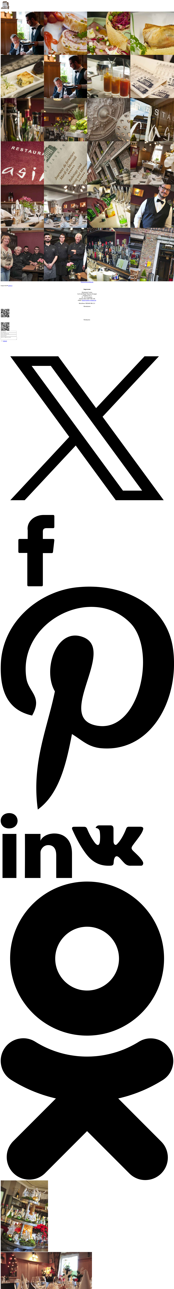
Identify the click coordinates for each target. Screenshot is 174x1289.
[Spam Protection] (1, 341)
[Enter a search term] (87, 11)
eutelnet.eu (10, 285)
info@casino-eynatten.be (89, 300)
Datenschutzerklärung (87, 282)
